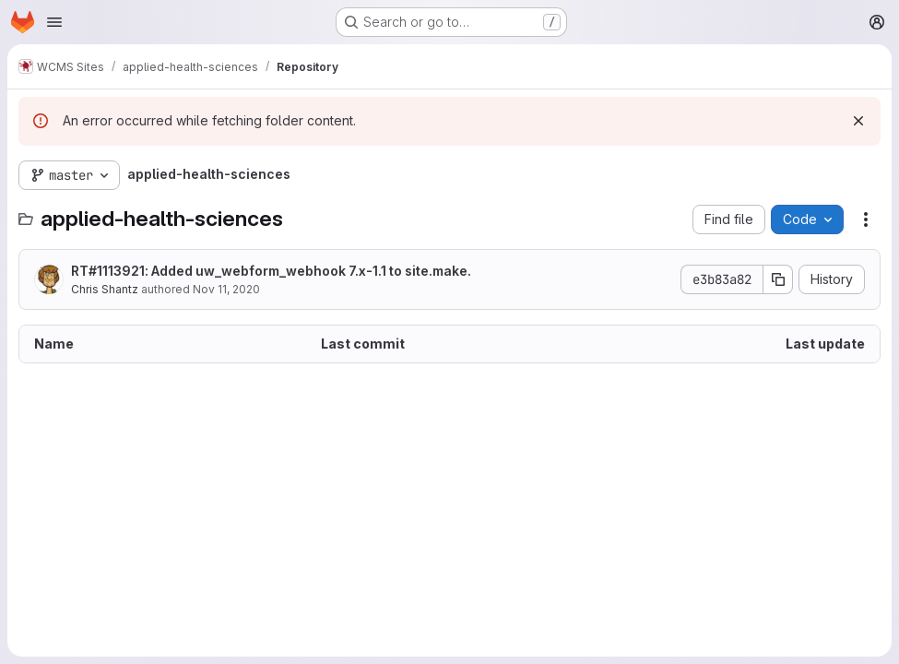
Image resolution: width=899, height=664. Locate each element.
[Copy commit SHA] (778, 279)
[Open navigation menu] (54, 22)
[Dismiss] (858, 121)
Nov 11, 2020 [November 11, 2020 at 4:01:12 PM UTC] (226, 289)
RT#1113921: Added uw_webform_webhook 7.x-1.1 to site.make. (271, 271)
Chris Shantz (104, 289)
